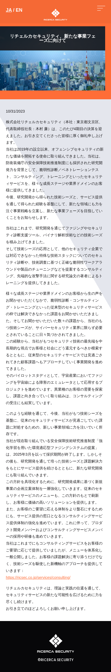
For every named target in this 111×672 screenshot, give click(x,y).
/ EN (14, 10)
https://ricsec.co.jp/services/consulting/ (38, 577)
